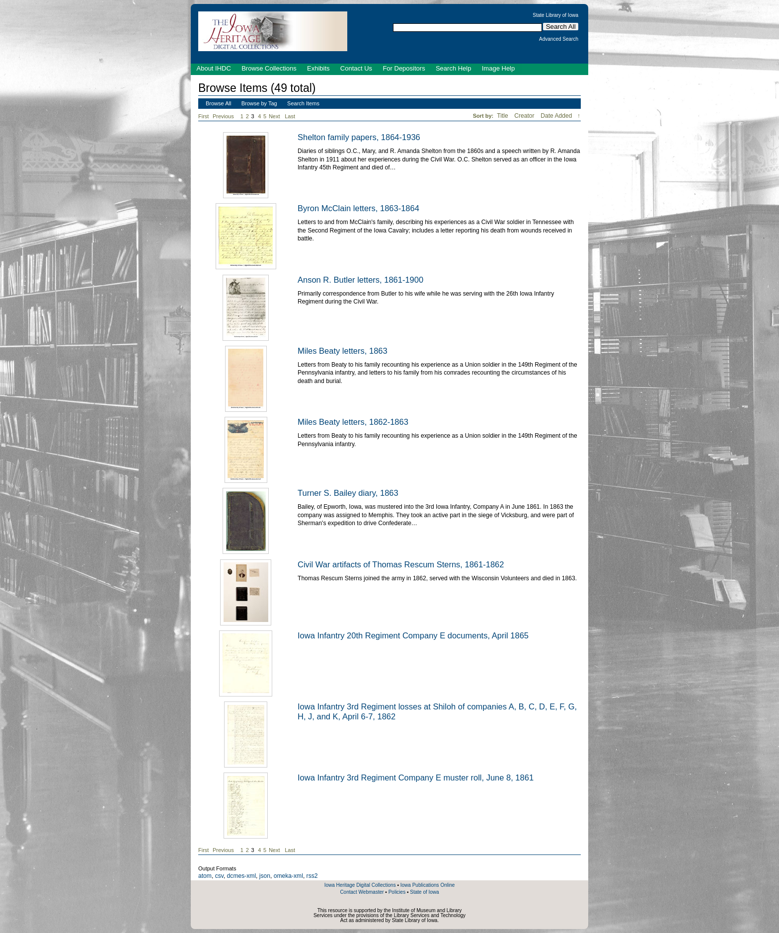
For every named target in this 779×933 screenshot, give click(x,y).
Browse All (218, 103)
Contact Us (356, 68)
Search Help (453, 68)
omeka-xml (288, 875)
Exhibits (318, 68)
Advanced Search (558, 39)
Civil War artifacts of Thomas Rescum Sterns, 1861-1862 (401, 564)
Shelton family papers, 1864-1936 (359, 137)
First (203, 116)
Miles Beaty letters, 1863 (343, 350)
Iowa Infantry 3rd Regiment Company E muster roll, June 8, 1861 (416, 777)
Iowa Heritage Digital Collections (360, 885)
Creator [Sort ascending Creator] (525, 115)
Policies (397, 892)
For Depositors (404, 68)
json (264, 875)
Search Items (303, 103)
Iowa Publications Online (427, 885)
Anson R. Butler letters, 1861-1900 (360, 279)
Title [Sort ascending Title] (503, 115)
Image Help (498, 68)
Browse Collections (269, 68)
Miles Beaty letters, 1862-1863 (353, 421)
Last (290, 116)
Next (276, 116)
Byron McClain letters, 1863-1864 (358, 208)
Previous (223, 116)
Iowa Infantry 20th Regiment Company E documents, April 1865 (413, 635)
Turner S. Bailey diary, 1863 (348, 492)
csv (219, 875)
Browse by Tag (259, 103)
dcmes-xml (241, 875)
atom (205, 875)
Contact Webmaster (362, 892)
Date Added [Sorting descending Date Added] (557, 115)
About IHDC (214, 68)
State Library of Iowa (555, 15)
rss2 (312, 875)
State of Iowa (424, 892)
